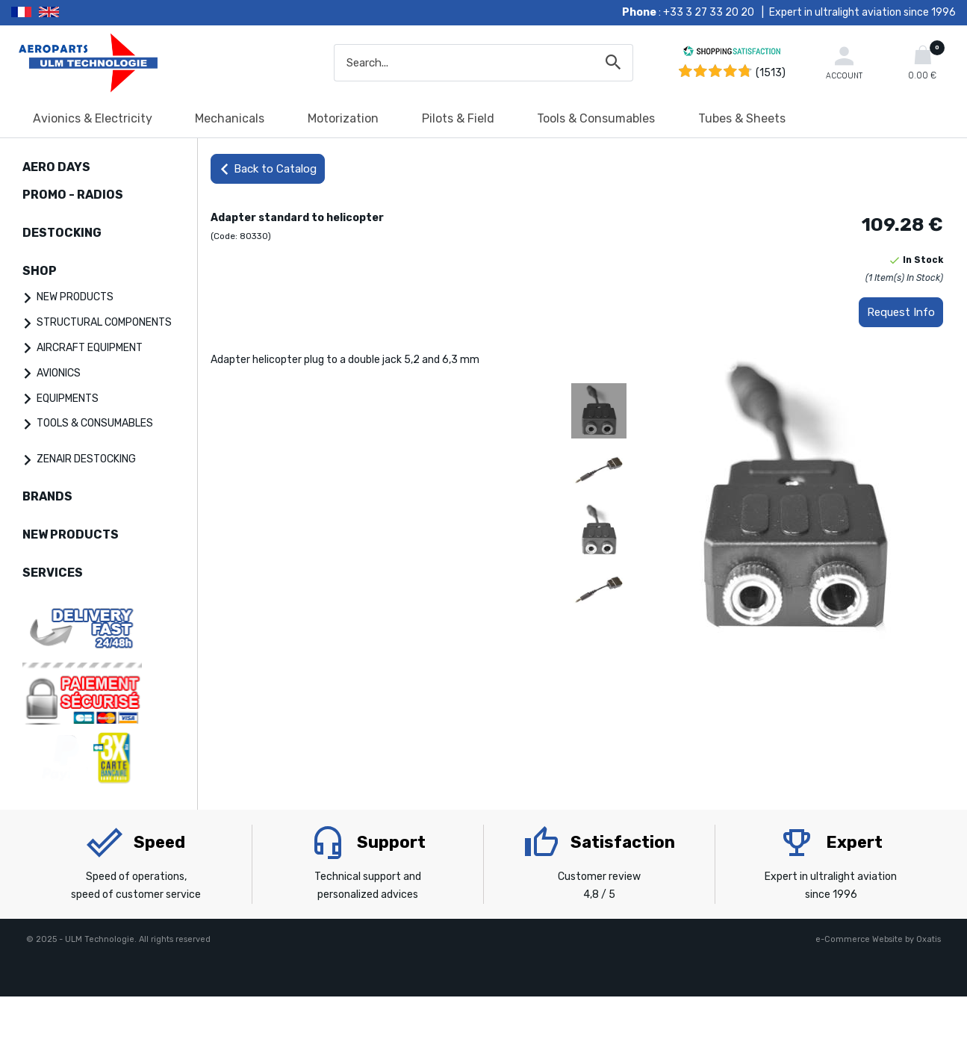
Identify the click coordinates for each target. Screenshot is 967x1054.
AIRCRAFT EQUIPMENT (90, 347)
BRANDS (47, 496)
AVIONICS (59, 373)
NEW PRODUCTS (75, 297)
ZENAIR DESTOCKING (86, 459)
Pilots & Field (458, 118)
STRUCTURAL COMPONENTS (104, 322)
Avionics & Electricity (92, 118)
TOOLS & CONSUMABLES (95, 423)
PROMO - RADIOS (72, 194)
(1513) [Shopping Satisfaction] (771, 72)
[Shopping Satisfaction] (731, 53)
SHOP (39, 271)
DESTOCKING (62, 233)
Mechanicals (229, 118)
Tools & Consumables (596, 118)
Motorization (343, 118)
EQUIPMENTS (68, 398)
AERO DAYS (56, 167)
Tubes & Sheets (742, 118)
